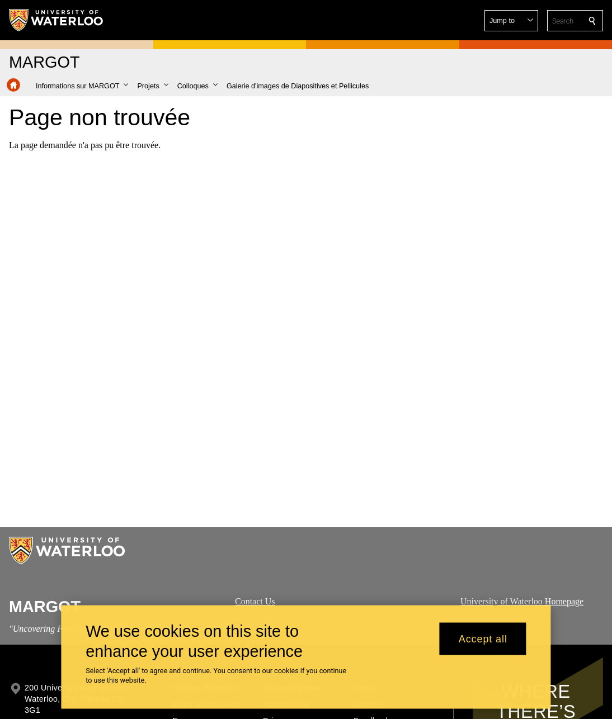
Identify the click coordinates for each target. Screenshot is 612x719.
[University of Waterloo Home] (56, 20)
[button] (511, 21)
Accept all (483, 644)
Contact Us (255, 601)
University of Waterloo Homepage (521, 601)
